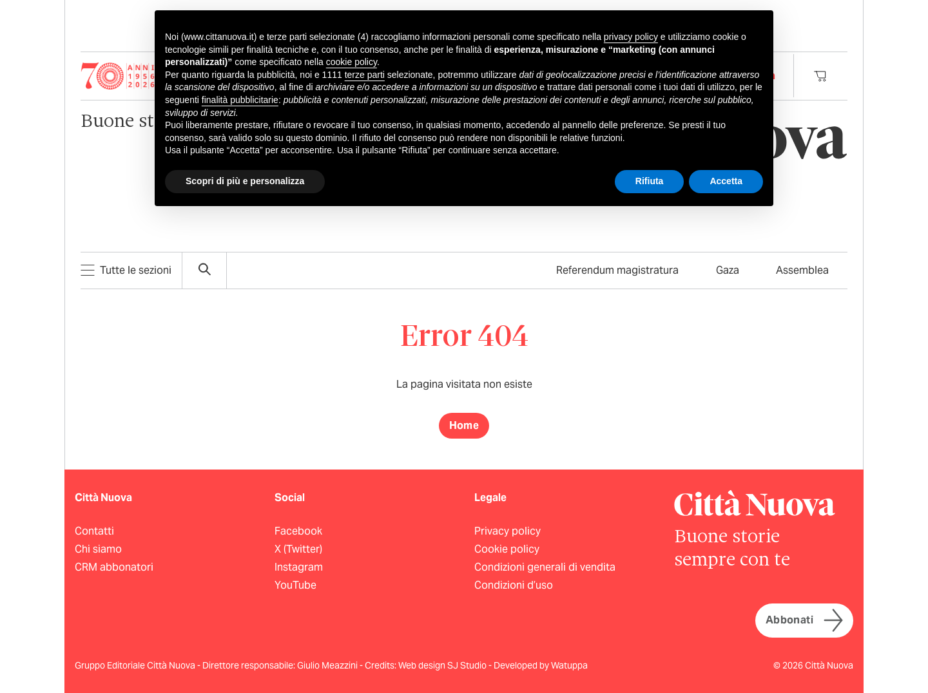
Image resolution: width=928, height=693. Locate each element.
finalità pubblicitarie (240, 100)
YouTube (295, 585)
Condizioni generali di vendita (544, 567)
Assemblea (802, 270)
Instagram (299, 567)
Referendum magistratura (617, 270)
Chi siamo (98, 549)
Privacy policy (507, 531)
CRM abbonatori (114, 567)
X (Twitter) (298, 549)
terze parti (365, 75)
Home (464, 425)
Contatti (94, 531)
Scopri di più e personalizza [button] (245, 181)
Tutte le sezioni (126, 270)
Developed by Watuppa (541, 665)
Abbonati (804, 620)
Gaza (727, 270)
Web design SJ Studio (443, 665)
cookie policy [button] (351, 62)
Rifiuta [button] (649, 181)
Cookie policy (506, 549)
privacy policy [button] (631, 37)
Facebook (298, 531)
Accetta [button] (726, 181)
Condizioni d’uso (513, 585)
